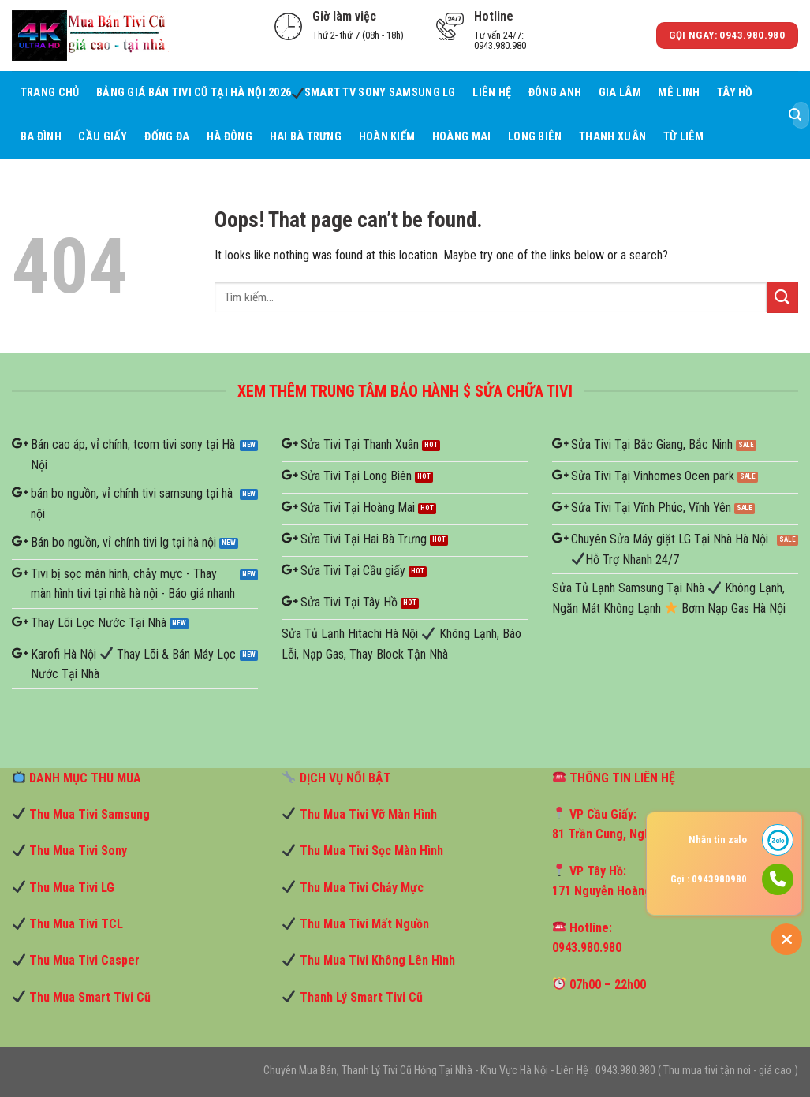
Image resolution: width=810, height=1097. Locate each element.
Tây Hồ (735, 92)
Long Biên (535, 137)
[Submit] (795, 115)
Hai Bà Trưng (306, 137)
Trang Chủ (50, 92)
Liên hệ (491, 92)
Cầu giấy (102, 137)
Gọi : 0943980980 (708, 879)
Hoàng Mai (461, 137)
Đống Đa (166, 137)
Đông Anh (554, 92)
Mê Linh (679, 92)
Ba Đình (41, 137)
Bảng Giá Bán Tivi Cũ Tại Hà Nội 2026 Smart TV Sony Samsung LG (276, 92)
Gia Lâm (620, 92)
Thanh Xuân (612, 137)
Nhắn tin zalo (718, 839)
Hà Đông (229, 137)
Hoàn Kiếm (387, 137)
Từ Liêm (683, 137)
